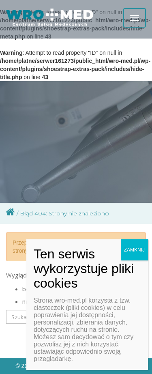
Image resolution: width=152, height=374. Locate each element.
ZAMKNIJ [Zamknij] (134, 250)
